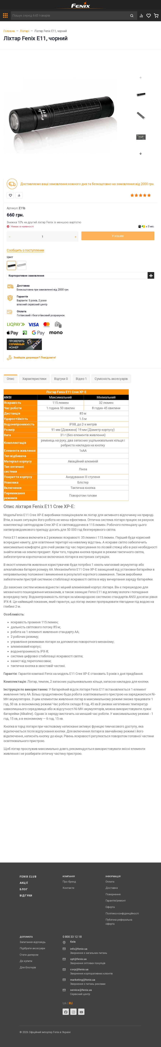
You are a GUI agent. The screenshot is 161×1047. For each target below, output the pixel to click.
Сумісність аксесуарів (111, 379)
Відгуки (26, 895)
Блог (24, 889)
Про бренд (69, 881)
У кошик (118, 236)
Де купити (26, 961)
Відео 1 (81, 379)
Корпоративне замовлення (26, 275)
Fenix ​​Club (28, 876)
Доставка (112, 888)
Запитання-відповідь (33, 942)
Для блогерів (28, 967)
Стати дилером (29, 954)
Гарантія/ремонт (116, 900)
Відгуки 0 (61, 379)
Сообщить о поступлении (25, 250)
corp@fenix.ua (79, 969)
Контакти (68, 888)
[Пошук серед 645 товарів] (69, 15)
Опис (10, 379)
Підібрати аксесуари (32, 948)
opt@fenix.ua (78, 959)
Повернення (113, 894)
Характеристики (34, 379)
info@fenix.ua (78, 948)
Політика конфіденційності (122, 913)
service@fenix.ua (81, 990)
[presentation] (140, 77)
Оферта (110, 907)
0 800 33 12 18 (72, 936)
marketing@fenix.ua (82, 979)
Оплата (110, 881)
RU (71, 1003)
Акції (24, 883)
